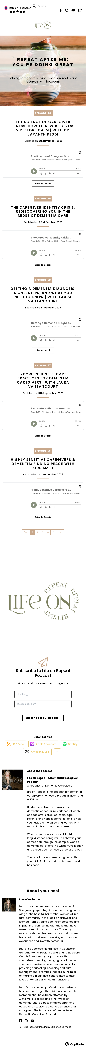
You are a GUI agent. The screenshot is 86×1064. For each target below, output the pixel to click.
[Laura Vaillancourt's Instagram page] (23, 1027)
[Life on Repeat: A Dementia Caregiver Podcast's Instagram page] (66, 11)
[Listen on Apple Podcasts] (43, 748)
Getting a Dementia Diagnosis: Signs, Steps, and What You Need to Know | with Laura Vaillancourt (43, 296)
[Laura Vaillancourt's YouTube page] (27, 1027)
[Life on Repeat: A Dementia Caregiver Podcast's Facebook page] (60, 11)
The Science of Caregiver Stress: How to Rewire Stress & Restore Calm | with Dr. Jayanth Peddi (43, 130)
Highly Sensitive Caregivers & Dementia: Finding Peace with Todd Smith (43, 465)
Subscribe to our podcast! (43, 719)
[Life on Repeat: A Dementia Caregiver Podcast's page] (80, 11)
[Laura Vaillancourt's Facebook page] (20, 1027)
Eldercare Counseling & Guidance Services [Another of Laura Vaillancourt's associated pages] (45, 1033)
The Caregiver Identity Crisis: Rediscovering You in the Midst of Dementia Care (43, 213)
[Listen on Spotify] (70, 748)
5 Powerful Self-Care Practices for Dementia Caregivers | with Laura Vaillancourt (43, 382)
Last (60, 534)
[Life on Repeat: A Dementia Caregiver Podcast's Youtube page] (73, 11)
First (26, 534)
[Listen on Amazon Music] (36, 758)
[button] (57, 758)
